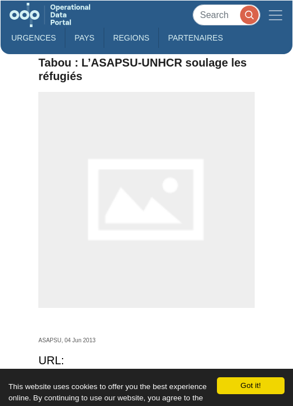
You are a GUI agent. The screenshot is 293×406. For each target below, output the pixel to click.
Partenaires (195, 37)
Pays (84, 37)
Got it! (251, 385)
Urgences (33, 37)
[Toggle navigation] (275, 15)
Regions (131, 37)
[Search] (226, 15)
